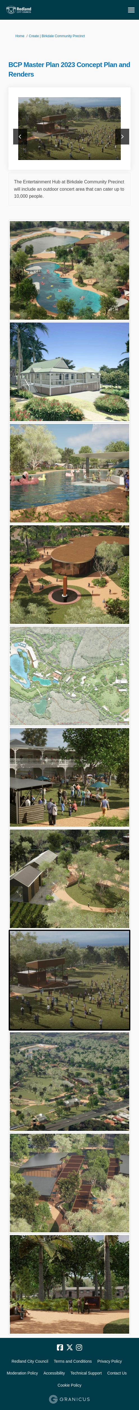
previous (20, 136)
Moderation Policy (22, 1373)
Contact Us (117, 1373)
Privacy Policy (110, 1361)
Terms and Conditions (73, 1361)
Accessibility (54, 1373)
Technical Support (85, 1373)
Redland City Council (29, 1361)
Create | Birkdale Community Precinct (57, 36)
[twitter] (69, 1347)
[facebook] (60, 1347)
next (122, 136)
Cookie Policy (70, 1385)
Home (19, 36)
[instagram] (79, 1347)
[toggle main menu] (131, 10)
